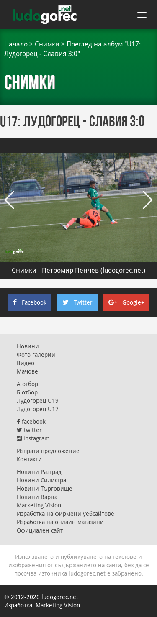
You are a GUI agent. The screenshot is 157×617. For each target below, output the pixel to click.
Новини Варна (37, 497)
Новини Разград (39, 472)
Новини (28, 346)
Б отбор (27, 392)
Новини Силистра (41, 480)
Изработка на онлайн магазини (60, 522)
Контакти (29, 459)
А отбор (27, 384)
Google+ (126, 302)
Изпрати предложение (48, 451)
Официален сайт (40, 530)
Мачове (27, 371)
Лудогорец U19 (38, 400)
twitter (29, 430)
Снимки (47, 44)
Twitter (77, 302)
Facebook (29, 302)
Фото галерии (36, 354)
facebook (31, 421)
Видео (25, 363)
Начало (16, 44)
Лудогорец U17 (38, 409)
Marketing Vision (39, 505)
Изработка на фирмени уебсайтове (65, 513)
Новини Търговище (44, 488)
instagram (33, 438)
